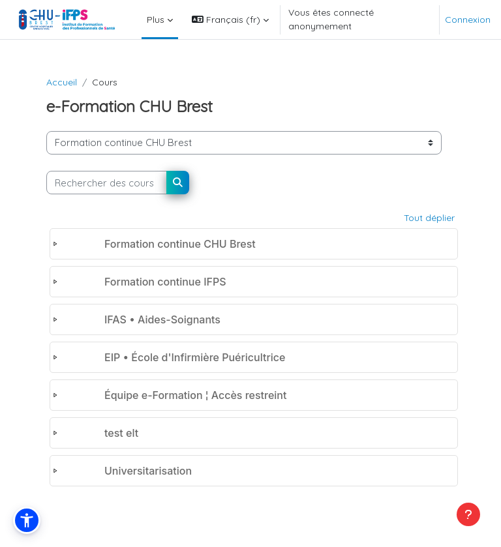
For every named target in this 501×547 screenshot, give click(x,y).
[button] (230, 19)
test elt (121, 432)
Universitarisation (148, 470)
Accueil (61, 82)
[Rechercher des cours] (106, 182)
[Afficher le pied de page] (468, 514)
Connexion (468, 19)
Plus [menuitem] (155, 19)
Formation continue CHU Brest (180, 243)
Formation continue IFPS (165, 281)
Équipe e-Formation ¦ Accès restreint (195, 395)
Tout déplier (429, 218)
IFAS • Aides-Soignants (162, 319)
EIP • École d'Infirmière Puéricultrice (194, 357)
